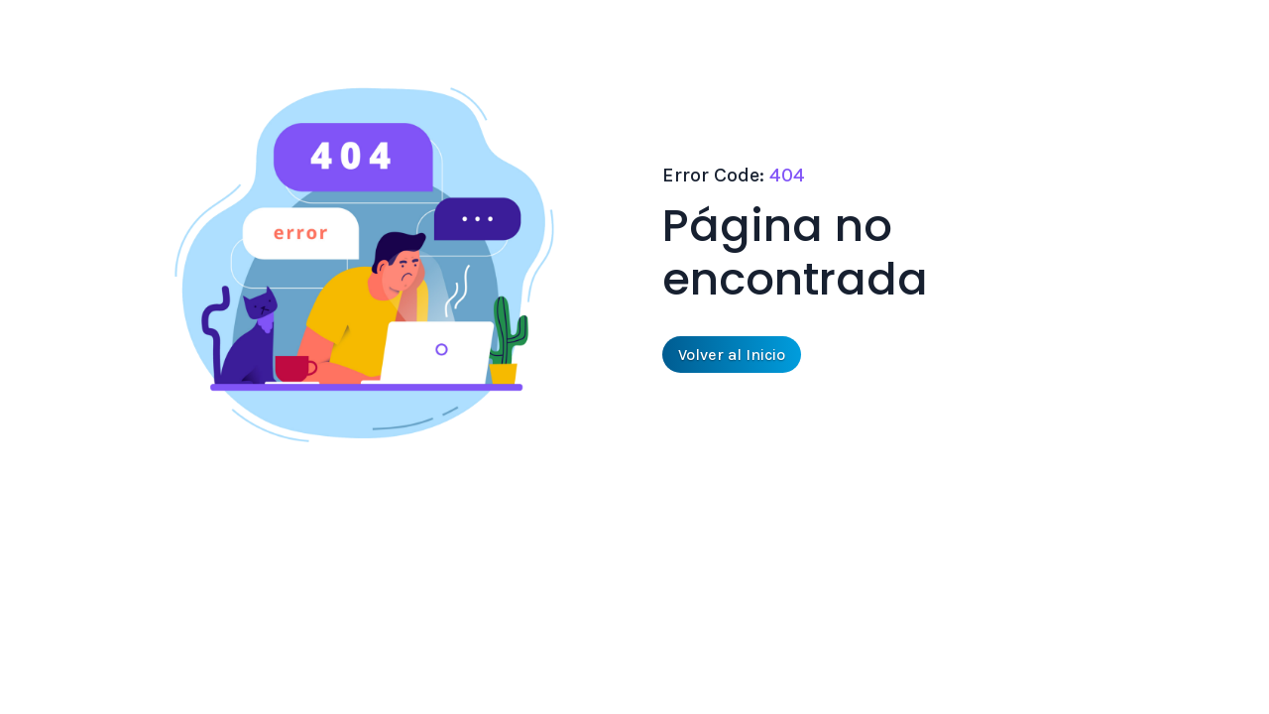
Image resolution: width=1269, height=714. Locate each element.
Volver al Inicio (731, 354)
